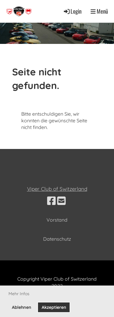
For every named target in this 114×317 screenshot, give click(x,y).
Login (72, 11)
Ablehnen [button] (21, 307)
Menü (99, 11)
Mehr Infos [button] (19, 293)
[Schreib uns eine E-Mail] (61, 201)
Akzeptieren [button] (54, 307)
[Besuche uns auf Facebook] (51, 201)
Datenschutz (57, 239)
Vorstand (57, 220)
